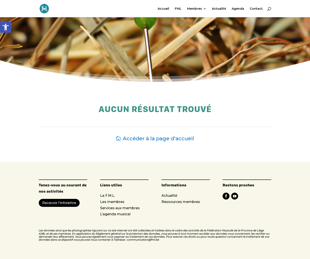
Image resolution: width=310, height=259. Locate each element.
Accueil (163, 9)
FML (178, 9)
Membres (194, 9)
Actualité (219, 9)
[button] (5, 27)
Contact (256, 9)
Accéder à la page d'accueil (158, 138)
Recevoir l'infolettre (59, 203)
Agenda (238, 9)
